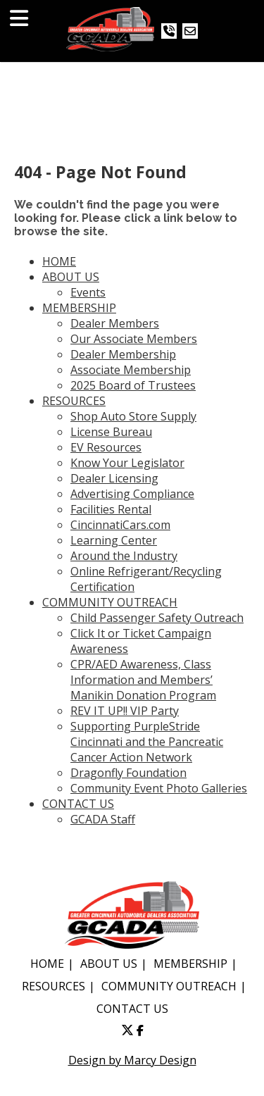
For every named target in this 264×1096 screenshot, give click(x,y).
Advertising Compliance (132, 494)
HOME (59, 261)
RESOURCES (74, 401)
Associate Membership (130, 370)
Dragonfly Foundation (128, 772)
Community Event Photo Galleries (158, 788)
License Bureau (111, 432)
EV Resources (106, 447)
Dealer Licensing (114, 478)
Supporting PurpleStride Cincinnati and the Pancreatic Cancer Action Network (146, 741)
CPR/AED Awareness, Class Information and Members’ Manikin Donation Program (143, 679)
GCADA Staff (102, 819)
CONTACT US (78, 803)
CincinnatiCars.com (120, 525)
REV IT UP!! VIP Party (124, 710)
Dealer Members (114, 323)
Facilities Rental (110, 509)
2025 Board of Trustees (133, 385)
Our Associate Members (133, 339)
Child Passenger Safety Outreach (157, 617)
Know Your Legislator (127, 463)
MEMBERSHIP (79, 308)
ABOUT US (70, 277)
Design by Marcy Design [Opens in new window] (132, 1060)
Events (88, 292)
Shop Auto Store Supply (133, 416)
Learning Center (113, 540)
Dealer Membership (123, 354)
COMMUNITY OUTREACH (109, 602)
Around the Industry (123, 555)
